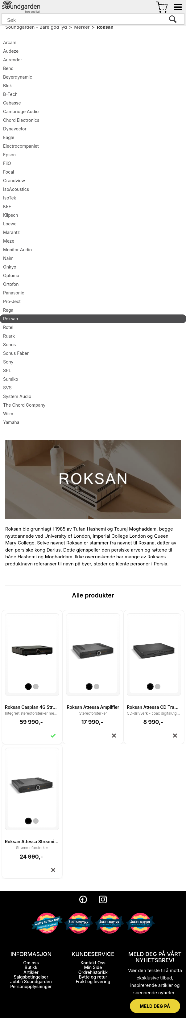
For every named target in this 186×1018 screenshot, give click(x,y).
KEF (7, 206)
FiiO (7, 163)
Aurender (12, 59)
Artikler (31, 972)
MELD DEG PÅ (155, 1006)
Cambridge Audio (21, 111)
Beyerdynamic (17, 77)
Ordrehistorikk (93, 972)
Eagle (8, 137)
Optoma (11, 275)
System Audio (17, 396)
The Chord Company (24, 405)
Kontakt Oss (93, 962)
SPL (7, 370)
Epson (9, 154)
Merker (81, 27)
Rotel (8, 327)
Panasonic (13, 292)
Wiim (8, 413)
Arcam (9, 42)
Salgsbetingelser (31, 976)
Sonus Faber (16, 353)
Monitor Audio (17, 249)
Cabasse (12, 102)
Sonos (9, 344)
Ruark (9, 336)
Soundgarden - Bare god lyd (36, 27)
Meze (8, 241)
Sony (8, 361)
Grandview (14, 180)
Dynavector (15, 128)
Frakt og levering (93, 981)
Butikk (31, 967)
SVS (7, 387)
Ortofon (11, 284)
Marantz (11, 232)
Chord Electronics (21, 120)
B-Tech (10, 94)
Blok (7, 85)
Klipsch (10, 215)
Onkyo (9, 266)
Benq (8, 68)
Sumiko (10, 379)
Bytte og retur (93, 976)
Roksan (105, 27)
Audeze (11, 51)
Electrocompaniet (21, 146)
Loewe (10, 223)
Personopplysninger (31, 986)
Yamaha (11, 422)
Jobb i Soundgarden (31, 981)
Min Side (93, 967)
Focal (8, 171)
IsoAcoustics (16, 189)
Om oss (31, 962)
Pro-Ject (12, 301)
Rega (8, 310)
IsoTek (9, 197)
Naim (8, 258)
